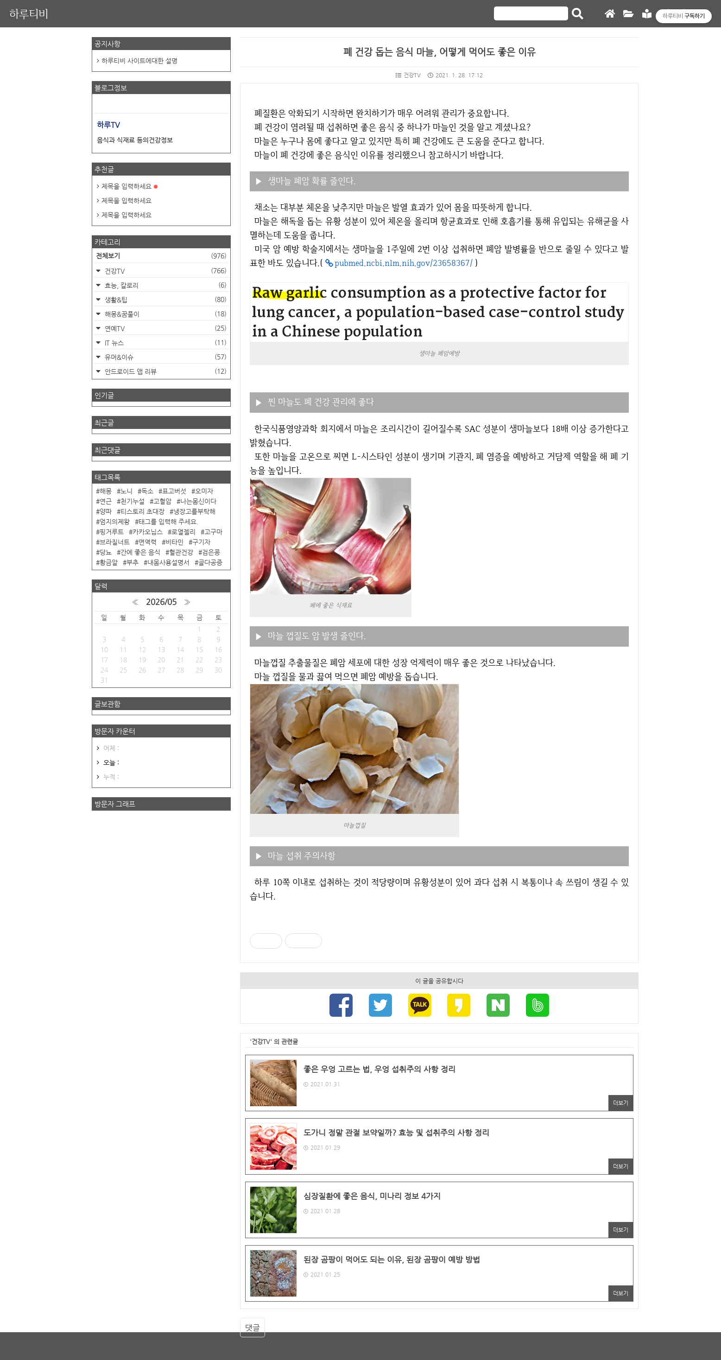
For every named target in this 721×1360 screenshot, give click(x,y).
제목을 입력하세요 (129, 186)
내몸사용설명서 (168, 562)
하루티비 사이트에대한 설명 (139, 60)
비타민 (174, 542)
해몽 (106, 491)
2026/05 (161, 601)
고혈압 (162, 501)
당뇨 (106, 552)
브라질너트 (115, 542)
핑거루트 (112, 531)
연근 (106, 501)
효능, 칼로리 (165, 285)
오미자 (204, 491)
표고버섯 (174, 491)
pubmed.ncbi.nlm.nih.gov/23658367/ (404, 263)
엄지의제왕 (115, 521)
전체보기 (161, 255)
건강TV (408, 75)
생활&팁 (165, 299)
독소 (147, 491)
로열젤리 (183, 531)
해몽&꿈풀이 (165, 314)
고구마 (213, 531)
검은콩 (211, 552)
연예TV (165, 328)
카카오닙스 (148, 531)
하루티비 (28, 13)
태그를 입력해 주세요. (168, 521)
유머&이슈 (165, 357)
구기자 (201, 542)
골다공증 (210, 562)
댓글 (252, 1327)
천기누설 (132, 501)
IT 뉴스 (165, 342)
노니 (126, 491)
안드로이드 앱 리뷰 (165, 371)
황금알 (109, 562)
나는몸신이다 (198, 501)
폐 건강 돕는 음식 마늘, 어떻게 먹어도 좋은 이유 (439, 52)
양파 (106, 511)
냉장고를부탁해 (194, 511)
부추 (132, 562)
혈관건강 (181, 552)
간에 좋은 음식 (140, 552)
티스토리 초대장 (142, 511)
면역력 (148, 542)
